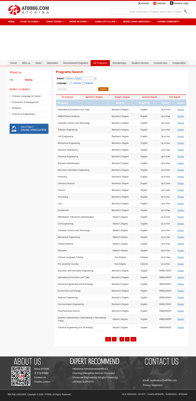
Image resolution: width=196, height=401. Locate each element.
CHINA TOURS (54, 21)
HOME (11, 21)
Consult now (160, 63)
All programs (67, 97)
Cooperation (179, 63)
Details (181, 109)
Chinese (77, 83)
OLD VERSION (129, 394)
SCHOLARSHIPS (155, 394)
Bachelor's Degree (94, 97)
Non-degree (174, 97)
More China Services (136, 21)
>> (133, 339)
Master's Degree (122, 97)
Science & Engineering (23, 114)
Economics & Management (25, 102)
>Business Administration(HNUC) (90, 368)
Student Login (181, 3)
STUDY (141, 394)
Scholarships (119, 63)
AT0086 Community (168, 21)
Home (13, 63)
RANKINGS (171, 394)
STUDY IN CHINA (29, 21)
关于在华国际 (41, 373)
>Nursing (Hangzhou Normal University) (93, 373)
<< (108, 339)
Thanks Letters (42, 381)
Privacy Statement (152, 385)
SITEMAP (183, 394)
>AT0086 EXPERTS (83, 381)
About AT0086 (41, 368)
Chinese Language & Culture (26, 96)
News (38, 63)
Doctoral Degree (149, 97)
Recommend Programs (75, 63)
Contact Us (40, 377)
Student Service (140, 63)
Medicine (16, 108)
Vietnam (161, 3)
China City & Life (105, 21)
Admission (52, 63)
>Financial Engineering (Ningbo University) (95, 377)
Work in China (78, 21)
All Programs (100, 63)
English (89, 83)
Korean (145, 3)
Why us (26, 63)
